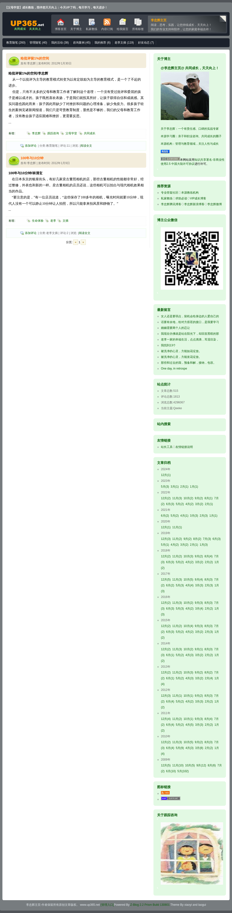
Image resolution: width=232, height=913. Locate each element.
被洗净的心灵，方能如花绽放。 (181, 351)
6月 (170, 504)
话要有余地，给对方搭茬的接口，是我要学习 (190, 322)
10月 (188, 498)
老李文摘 (124, 42)
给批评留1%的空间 (35, 58)
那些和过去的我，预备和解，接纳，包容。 (188, 362)
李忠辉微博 (214, 204)
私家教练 (91, 24)
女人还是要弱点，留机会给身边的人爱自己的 (190, 316)
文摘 (65, 220)
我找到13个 (168, 345)
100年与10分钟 (32, 158)
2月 (184, 486)
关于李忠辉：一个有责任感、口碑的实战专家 (190, 128)
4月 (189, 504)
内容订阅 (107, 24)
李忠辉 (26, 24)
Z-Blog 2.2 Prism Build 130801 (150, 904)
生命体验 (38, 220)
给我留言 (122, 24)
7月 (207, 539)
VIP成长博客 (198, 198)
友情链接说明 (184, 447)
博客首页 (60, 24)
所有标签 (138, 24)
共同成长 (89, 133)
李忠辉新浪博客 (194, 204)
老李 (53, 220)
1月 (194, 486)
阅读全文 (86, 145)
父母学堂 (71, 133)
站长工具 (167, 447)
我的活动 (60, 42)
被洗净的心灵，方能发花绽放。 (181, 357)
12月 (166, 475)
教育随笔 (15, 42)
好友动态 (146, 42)
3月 (175, 486)
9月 (199, 498)
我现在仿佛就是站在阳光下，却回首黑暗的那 (190, 333)
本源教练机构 (190, 192)
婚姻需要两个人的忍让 (175, 328)
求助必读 (181, 198)
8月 (208, 498)
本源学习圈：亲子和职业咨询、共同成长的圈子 (191, 136)
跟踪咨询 (53, 133)
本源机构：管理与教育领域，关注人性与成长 (190, 143)
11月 (177, 498)
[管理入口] (107, 904)
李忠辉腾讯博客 (171, 204)
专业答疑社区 (169, 192)
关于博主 (76, 24)
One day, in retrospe (174, 368)
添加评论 (30, 145)
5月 (165, 486)
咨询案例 (82, 42)
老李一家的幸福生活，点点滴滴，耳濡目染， (190, 339)
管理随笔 (38, 42)
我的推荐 (102, 42)
